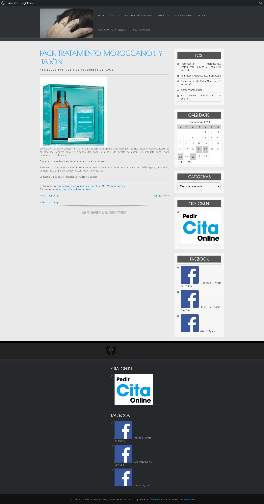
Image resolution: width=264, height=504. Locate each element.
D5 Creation (156, 499)
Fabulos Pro (160, 195)
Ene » (189, 162)
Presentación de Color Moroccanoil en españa (201, 83)
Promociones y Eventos (138, 15)
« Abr (180, 162)
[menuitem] (3, 3)
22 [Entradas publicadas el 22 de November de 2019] (205, 149)
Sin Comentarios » (113, 186)
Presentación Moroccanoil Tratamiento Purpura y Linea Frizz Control (201, 67)
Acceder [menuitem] (13, 3)
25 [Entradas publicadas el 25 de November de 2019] (180, 157)
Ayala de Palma (183, 15)
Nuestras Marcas (141, 29)
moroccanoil (69, 189)
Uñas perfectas (50, 195)
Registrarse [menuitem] (27, 3)
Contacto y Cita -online (112, 29)
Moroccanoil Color (191, 90)
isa (68, 70)
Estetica (114, 15)
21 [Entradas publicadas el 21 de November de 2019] (199, 149)
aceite (56, 189)
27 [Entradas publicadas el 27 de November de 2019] (193, 157)
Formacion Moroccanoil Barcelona (201, 76)
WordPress (189, 499)
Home (101, 15)
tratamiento (85, 189)
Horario (203, 15)
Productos (163, 15)
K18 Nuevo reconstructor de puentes (201, 97)
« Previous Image (50, 202)
